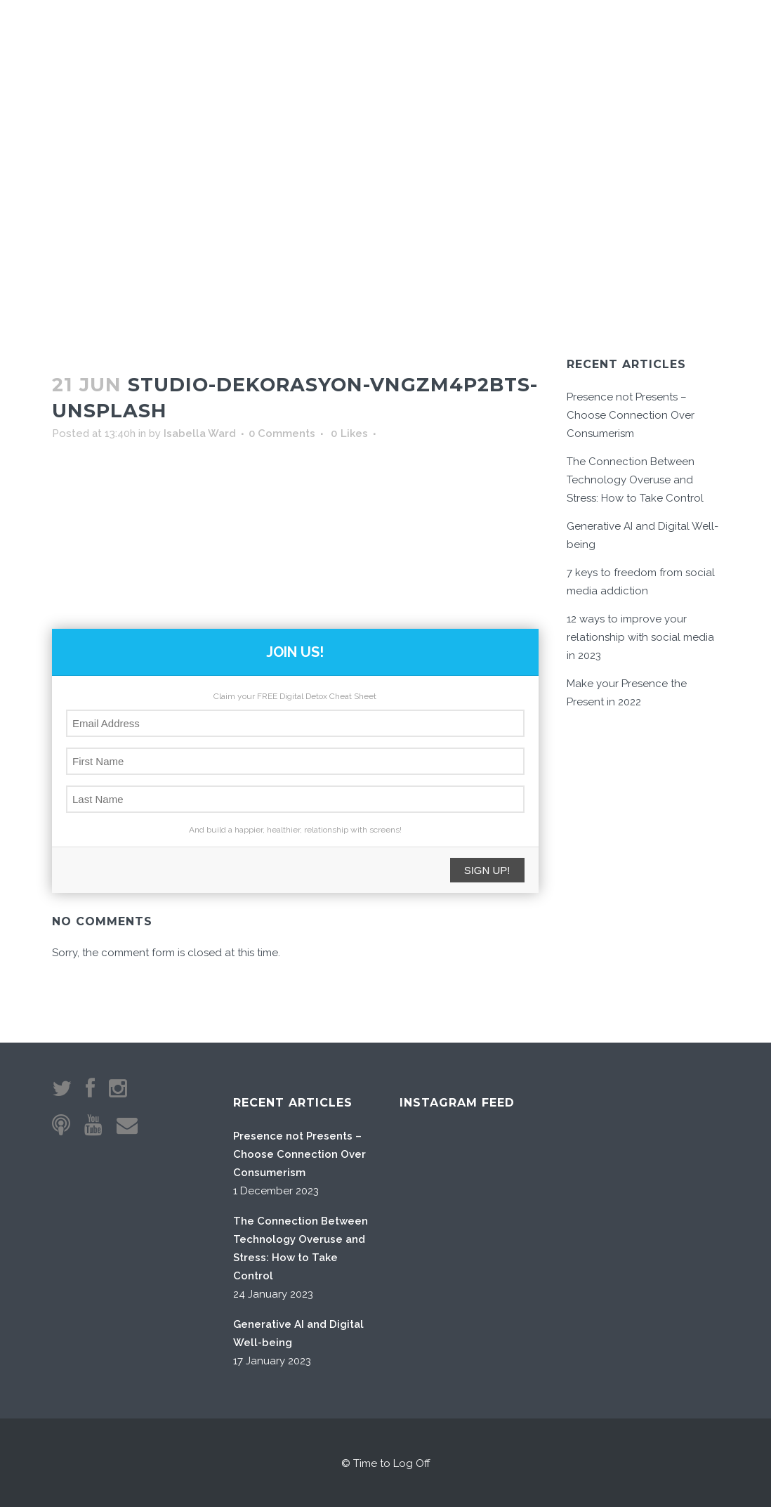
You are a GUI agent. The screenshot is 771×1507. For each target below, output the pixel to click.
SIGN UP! (487, 870)
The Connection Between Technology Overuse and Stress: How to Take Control (635, 479)
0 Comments (282, 433)
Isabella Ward (200, 433)
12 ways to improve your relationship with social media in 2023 (640, 637)
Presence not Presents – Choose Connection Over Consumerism (630, 415)
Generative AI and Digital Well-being (298, 1333)
